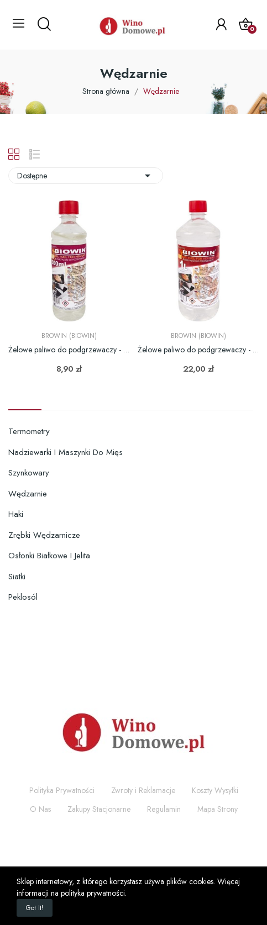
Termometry (29, 431)
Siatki (16, 576)
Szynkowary (28, 473)
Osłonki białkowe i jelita (49, 555)
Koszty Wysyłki (215, 790)
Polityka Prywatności (62, 790)
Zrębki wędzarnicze (44, 535)
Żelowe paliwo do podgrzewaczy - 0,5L (68, 350)
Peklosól (23, 597)
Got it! (34, 908)
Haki (15, 514)
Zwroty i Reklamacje (143, 790)
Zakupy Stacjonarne (98, 809)
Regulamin (164, 809)
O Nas (40, 809)
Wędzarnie (27, 494)
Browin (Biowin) (69, 335)
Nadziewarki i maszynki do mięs (65, 452)
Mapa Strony (217, 809)
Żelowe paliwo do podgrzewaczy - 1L (198, 350)
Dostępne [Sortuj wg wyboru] (85, 175)
